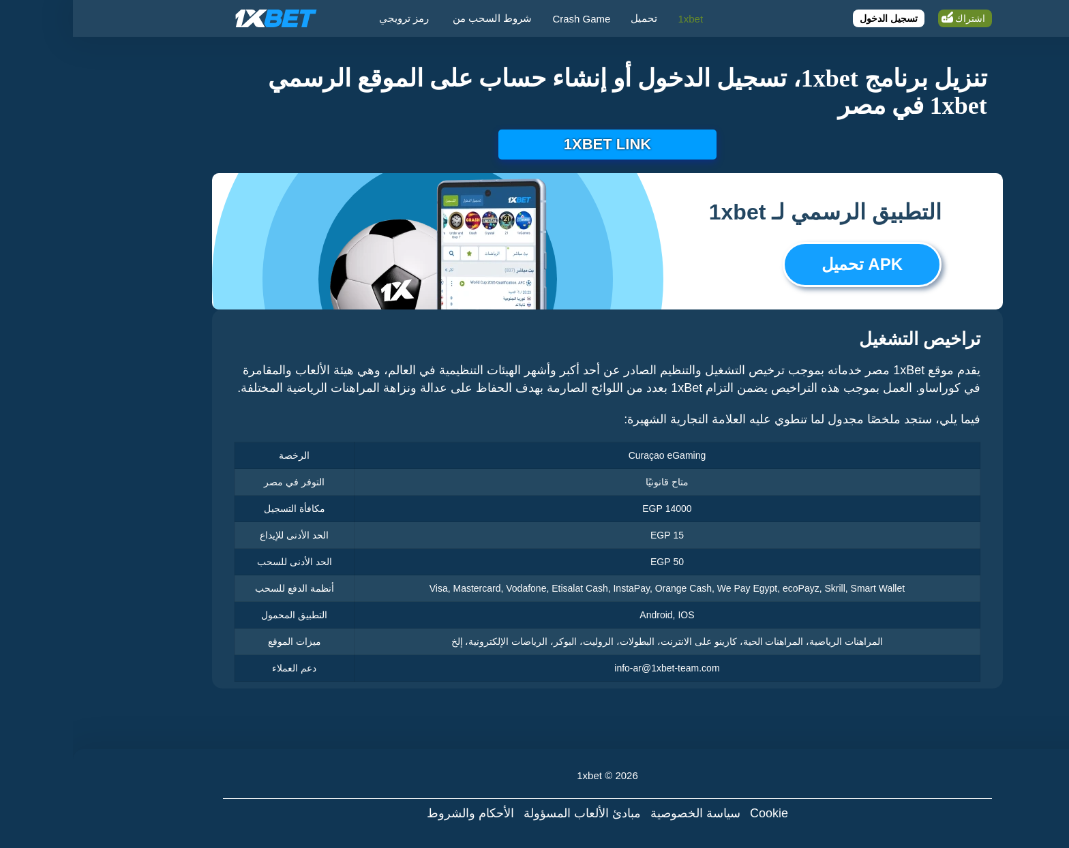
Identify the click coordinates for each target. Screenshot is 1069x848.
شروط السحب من (419, 18)
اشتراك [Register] (897, 18)
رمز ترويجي (331, 18)
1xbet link (534, 144)
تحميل (571, 18)
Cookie (696, 813)
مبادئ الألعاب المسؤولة (509, 813)
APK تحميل (789, 264)
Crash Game (508, 19)
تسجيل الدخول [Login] (816, 18)
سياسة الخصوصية (622, 813)
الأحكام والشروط (397, 813)
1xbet (617, 19)
